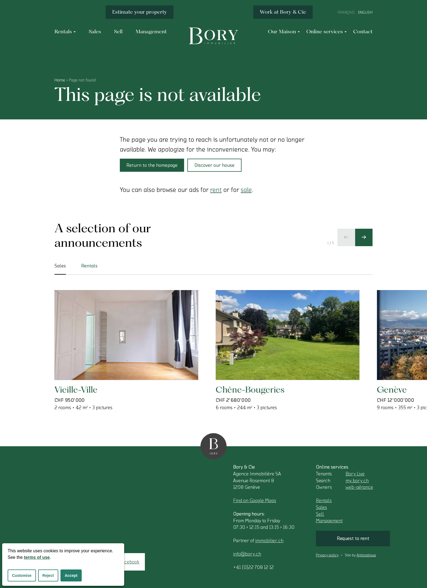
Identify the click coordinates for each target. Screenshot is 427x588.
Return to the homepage (152, 165)
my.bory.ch (357, 480)
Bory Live (355, 473)
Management (329, 520)
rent (216, 189)
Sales (321, 507)
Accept (71, 575)
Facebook (129, 561)
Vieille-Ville (75, 389)
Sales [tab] (60, 269)
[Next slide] (364, 237)
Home (59, 80)
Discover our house (214, 165)
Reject (48, 575)
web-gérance (359, 487)
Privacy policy (327, 555)
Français (346, 12)
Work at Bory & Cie (283, 12)
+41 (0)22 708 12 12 (253, 567)
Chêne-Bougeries (250, 389)
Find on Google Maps (254, 500)
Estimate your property (139, 12)
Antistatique (366, 555)
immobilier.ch (269, 540)
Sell (320, 514)
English (365, 12)
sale (246, 189)
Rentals (324, 500)
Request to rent (353, 538)
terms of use (37, 557)
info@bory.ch (247, 553)
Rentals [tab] (89, 265)
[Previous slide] (346, 237)
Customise (22, 575)
